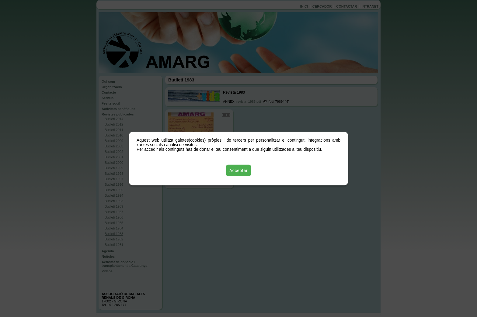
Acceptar (238, 170)
